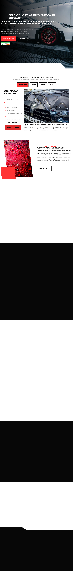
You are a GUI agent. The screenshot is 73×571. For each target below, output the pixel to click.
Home (41, 3)
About (46, 3)
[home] (9, 3)
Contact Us (67, 3)
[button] (54, 3)
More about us (9, 411)
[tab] (22, 84)
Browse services (44, 370)
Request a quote (8, 38)
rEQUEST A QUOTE (44, 168)
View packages (24, 38)
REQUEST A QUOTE (64, 191)
